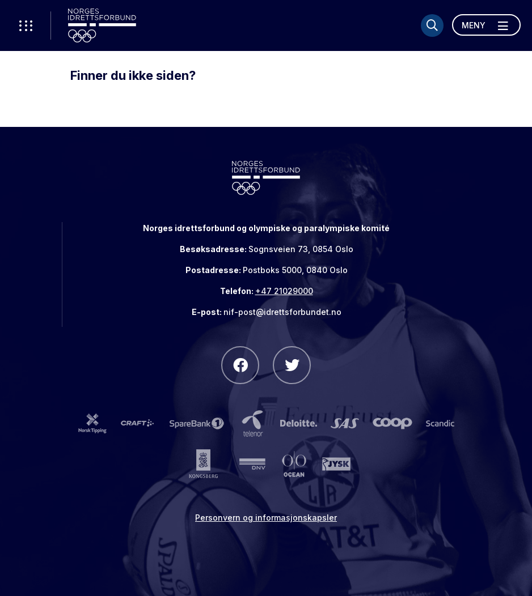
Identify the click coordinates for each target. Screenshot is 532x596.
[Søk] (432, 25)
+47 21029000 (284, 291)
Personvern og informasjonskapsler (266, 517)
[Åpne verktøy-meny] (25, 25)
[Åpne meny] (486, 25)
